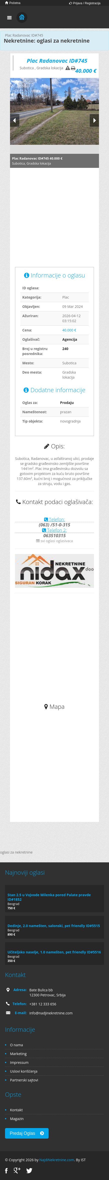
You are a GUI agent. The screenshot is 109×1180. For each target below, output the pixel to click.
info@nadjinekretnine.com (51, 1013)
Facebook (6, 1170)
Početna (12, 3)
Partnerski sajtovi (24, 1080)
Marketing (18, 1053)
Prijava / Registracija (84, 3)
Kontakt (16, 1109)
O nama (16, 1045)
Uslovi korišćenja (23, 1071)
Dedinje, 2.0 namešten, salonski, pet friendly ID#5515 (54, 925)
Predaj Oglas (27, 1133)
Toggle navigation (9, 17)
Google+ (17, 1170)
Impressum (19, 1062)
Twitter (29, 1170)
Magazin (17, 1118)
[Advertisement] (47, 220)
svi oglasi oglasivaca (54, 540)
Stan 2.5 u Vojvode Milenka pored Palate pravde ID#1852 (49, 897)
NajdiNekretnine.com (56, 1159)
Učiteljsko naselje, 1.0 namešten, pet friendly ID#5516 (54, 952)
